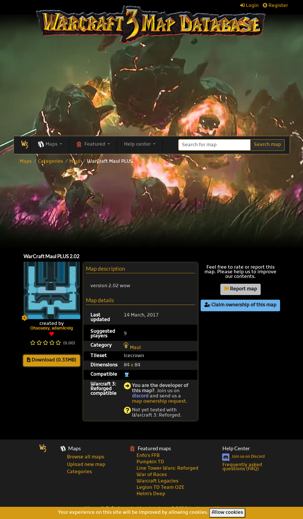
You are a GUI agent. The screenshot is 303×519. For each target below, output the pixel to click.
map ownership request (159, 401)
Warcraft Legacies (157, 481)
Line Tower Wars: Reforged (167, 468)
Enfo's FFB (148, 456)
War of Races (152, 475)
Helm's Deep (151, 494)
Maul (74, 161)
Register (275, 6)
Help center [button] (138, 144)
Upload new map (86, 465)
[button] (49, 145)
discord (140, 396)
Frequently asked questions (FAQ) (242, 467)
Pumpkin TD (150, 462)
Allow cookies (227, 513)
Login (249, 6)
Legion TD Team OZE (160, 488)
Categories (50, 161)
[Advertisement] (152, 207)
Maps (26, 161)
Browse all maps (85, 457)
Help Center (236, 448)
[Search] (214, 145)
